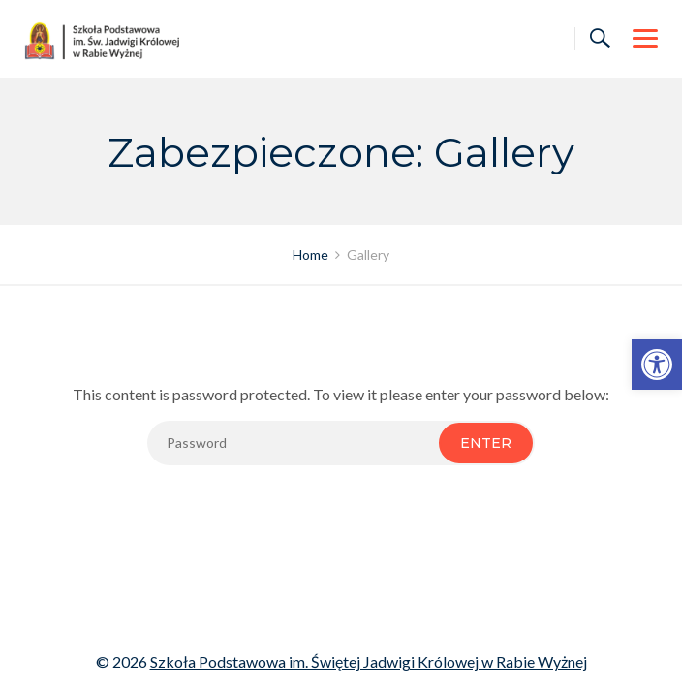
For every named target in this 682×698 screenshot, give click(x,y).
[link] (657, 364)
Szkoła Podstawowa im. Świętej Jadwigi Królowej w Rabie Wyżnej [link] (368, 661)
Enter (486, 443)
